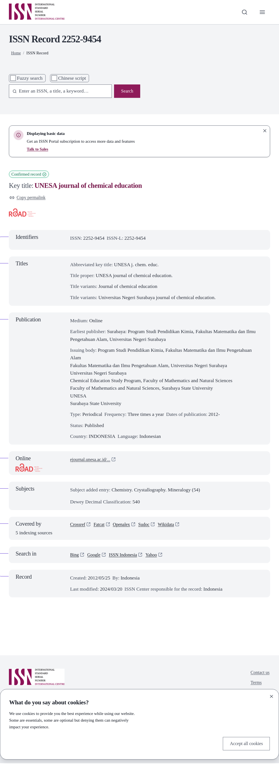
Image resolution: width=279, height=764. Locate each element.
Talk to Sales (38, 149)
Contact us (259, 673)
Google (95, 555)
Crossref (78, 526)
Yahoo (156, 555)
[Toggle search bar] (243, 12)
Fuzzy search (30, 78)
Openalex (124, 526)
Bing (75, 555)
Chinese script (72, 78)
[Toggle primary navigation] (262, 12)
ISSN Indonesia (126, 555)
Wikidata (172, 526)
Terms (255, 684)
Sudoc (148, 526)
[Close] (271, 695)
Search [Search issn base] (126, 91)
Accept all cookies (245, 743)
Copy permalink (28, 198)
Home (16, 53)
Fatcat (101, 526)
